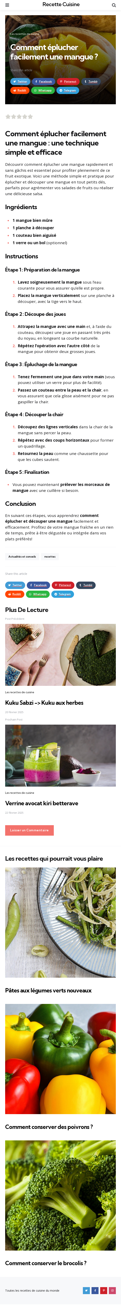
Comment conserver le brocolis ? (52, 1264)
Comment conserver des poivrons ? (56, 1128)
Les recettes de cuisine (24, 34)
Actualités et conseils (24, 557)
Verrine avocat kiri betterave (47, 804)
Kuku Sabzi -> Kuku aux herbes (51, 704)
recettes (54, 557)
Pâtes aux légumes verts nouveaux (56, 992)
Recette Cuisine (61, 4)
